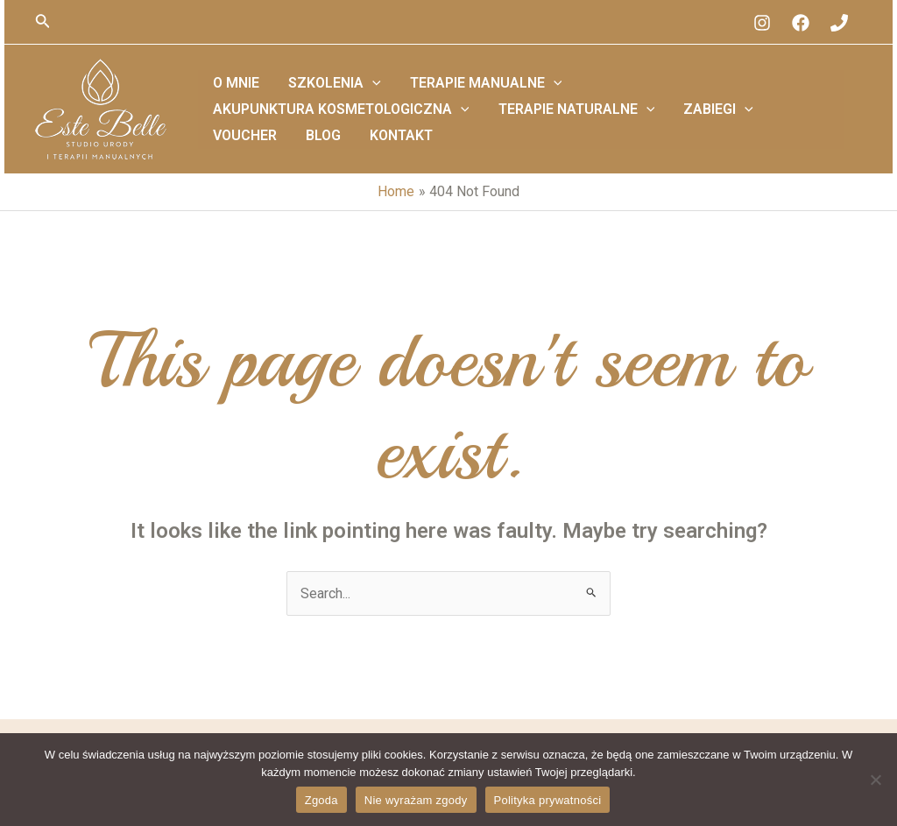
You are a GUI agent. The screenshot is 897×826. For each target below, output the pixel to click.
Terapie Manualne (457, 96)
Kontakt (633, 122)
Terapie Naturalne (285, 122)
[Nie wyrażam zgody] (875, 779)
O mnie (230, 96)
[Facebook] (800, 23)
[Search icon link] (43, 22)
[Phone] (839, 23)
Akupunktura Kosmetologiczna (678, 96)
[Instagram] (762, 23)
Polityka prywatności (548, 800)
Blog (566, 122)
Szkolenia (317, 96)
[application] (355, 96)
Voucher (500, 122)
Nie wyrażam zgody (416, 800)
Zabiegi (416, 122)
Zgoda (321, 800)
